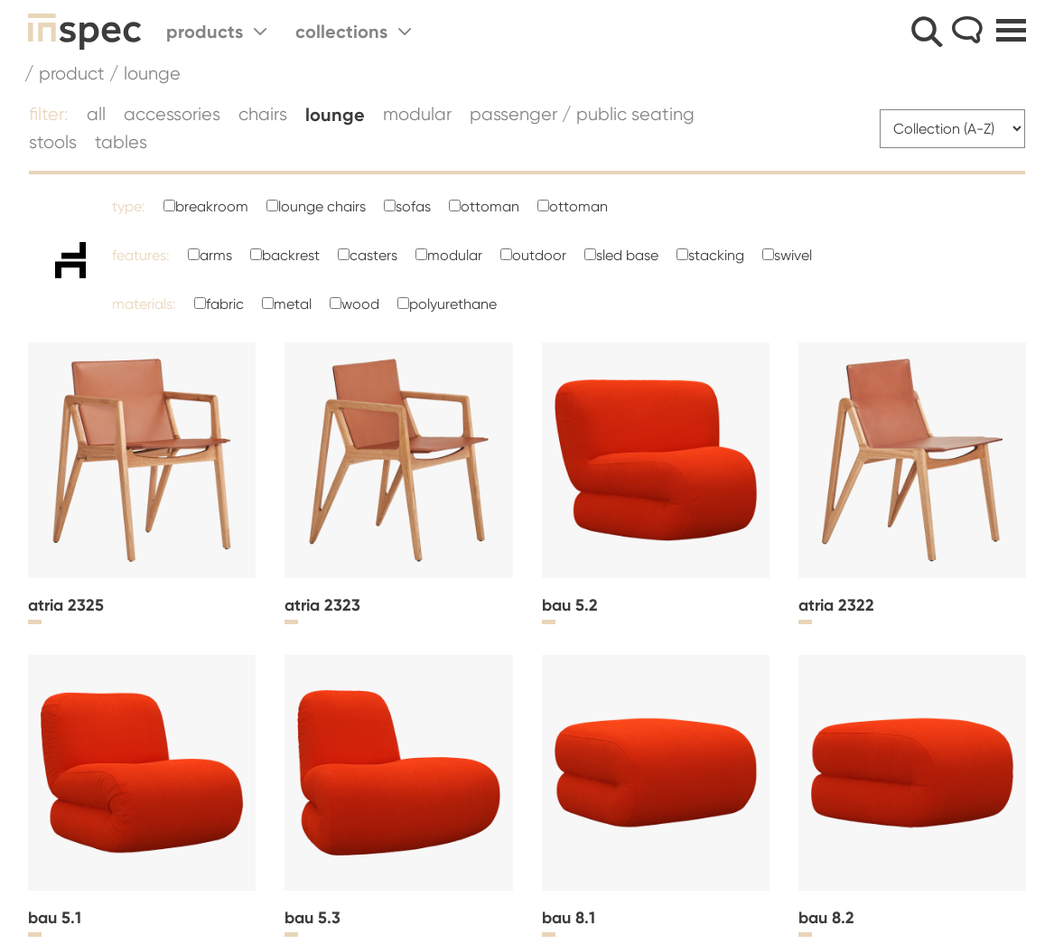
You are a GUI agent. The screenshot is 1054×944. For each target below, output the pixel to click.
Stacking (716, 255)
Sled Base (627, 255)
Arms (216, 255)
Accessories (172, 114)
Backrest (291, 255)
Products (216, 31)
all (96, 114)
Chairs (262, 114)
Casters (373, 255)
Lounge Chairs (322, 206)
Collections (353, 31)
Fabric (225, 304)
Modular (417, 114)
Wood (360, 304)
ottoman (490, 206)
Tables (121, 142)
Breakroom (211, 206)
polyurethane (453, 304)
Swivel (793, 255)
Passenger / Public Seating (582, 114)
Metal (293, 304)
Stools (53, 142)
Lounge (335, 115)
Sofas (413, 206)
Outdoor (539, 255)
